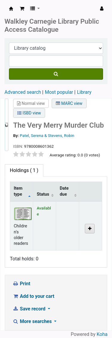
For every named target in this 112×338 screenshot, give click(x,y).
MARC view (69, 103)
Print (21, 283)
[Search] (56, 74)
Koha (102, 334)
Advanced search (22, 92)
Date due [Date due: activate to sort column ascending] (64, 191)
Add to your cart (33, 296)
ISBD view (29, 113)
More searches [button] (33, 321)
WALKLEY (11, 9)
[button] (22, 9)
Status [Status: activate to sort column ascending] (43, 194)
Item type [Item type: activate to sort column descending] (18, 191)
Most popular (59, 92)
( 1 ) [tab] (24, 170)
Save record (30, 309)
